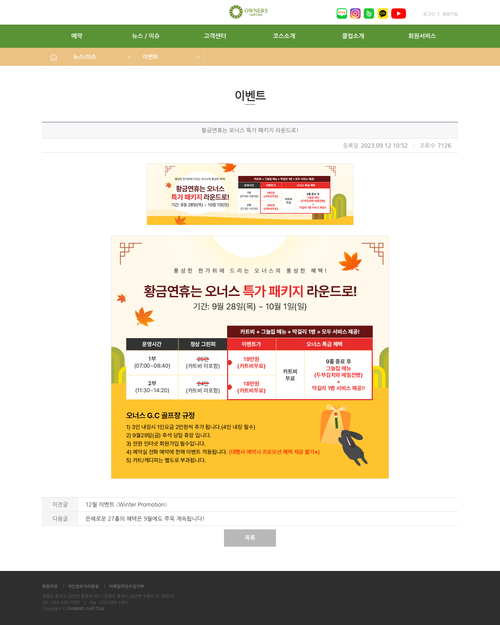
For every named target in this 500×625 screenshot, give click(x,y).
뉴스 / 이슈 (146, 36)
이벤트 (150, 57)
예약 (77, 36)
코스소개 (284, 36)
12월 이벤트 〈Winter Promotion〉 (126, 504)
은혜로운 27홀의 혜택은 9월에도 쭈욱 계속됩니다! (145, 518)
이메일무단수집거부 (126, 586)
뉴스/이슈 (85, 57)
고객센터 (215, 36)
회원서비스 (422, 36)
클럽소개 (353, 36)
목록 (250, 537)
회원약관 (50, 586)
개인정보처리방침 (83, 586)
